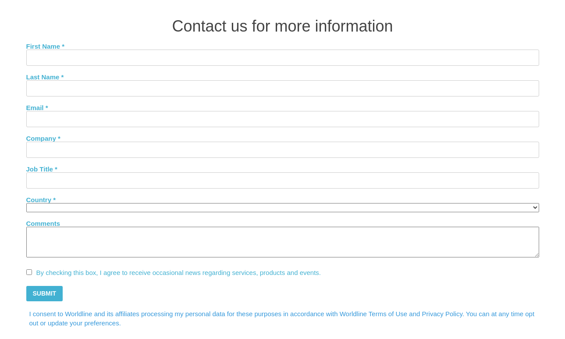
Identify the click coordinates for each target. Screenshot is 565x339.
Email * (37, 107)
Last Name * (45, 76)
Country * (41, 199)
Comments (43, 223)
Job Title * (41, 168)
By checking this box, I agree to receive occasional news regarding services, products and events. (178, 272)
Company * (43, 138)
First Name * (45, 46)
